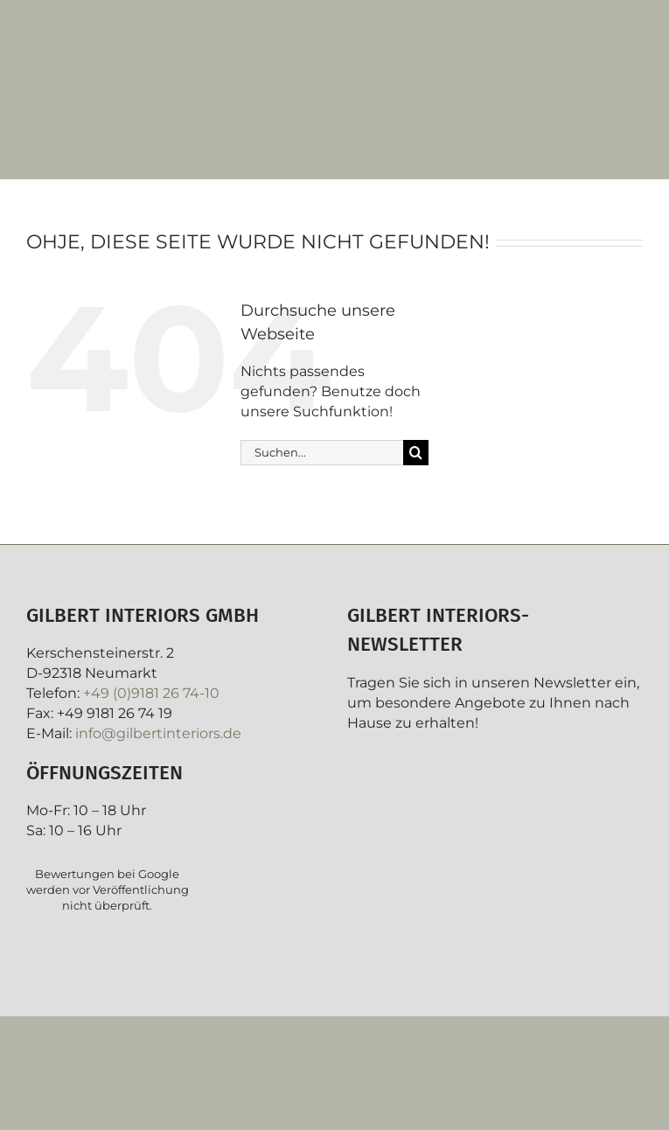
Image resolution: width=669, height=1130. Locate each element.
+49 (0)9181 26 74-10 (151, 693)
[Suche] (416, 452)
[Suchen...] (321, 452)
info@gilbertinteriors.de (158, 733)
